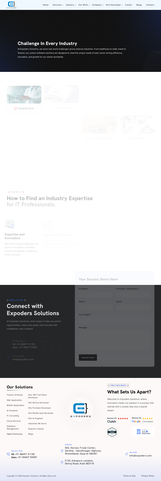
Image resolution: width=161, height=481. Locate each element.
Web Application (14, 400)
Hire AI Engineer (35, 418)
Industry (70, 5)
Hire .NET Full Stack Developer (37, 396)
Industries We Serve (37, 423)
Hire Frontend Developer (39, 408)
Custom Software (15, 395)
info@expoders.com (140, 455)
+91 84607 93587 (27, 457)
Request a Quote (36, 428)
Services (57, 5)
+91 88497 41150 (25, 454)
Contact (150, 5)
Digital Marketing (14, 434)
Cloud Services (14, 421)
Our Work (83, 5)
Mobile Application (15, 405)
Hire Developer (113, 5)
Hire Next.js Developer (38, 402)
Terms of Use (129, 476)
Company (97, 5)
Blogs (139, 5)
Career (128, 5)
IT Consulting (13, 415)
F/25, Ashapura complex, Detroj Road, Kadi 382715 (79, 462)
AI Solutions (12, 410)
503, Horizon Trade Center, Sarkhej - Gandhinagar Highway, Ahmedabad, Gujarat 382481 (83, 450)
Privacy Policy (147, 476)
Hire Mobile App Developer (41, 413)
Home (46, 5)
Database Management (13, 427)
